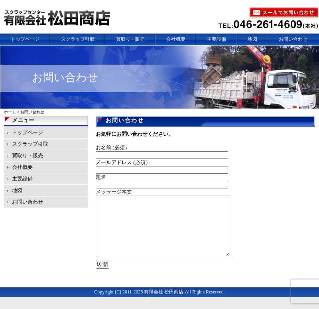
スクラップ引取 (78, 39)
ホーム (10, 112)
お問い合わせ (293, 39)
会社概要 (175, 39)
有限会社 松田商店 (163, 304)
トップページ (25, 39)
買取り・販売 (130, 39)
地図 (252, 39)
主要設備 (216, 39)
